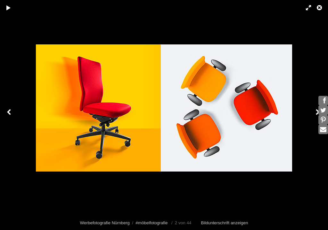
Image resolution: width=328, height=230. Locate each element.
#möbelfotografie (151, 222)
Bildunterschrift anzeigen (224, 222)
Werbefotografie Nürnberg (105, 222)
